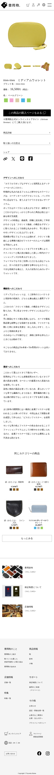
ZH (19, 743)
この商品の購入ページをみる (25, 112)
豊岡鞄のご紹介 (10, 654)
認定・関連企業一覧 (36, 710)
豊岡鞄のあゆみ (10, 666)
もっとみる (27, 538)
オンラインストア (14, 734)
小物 (31, 663)
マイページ (37, 734)
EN (14, 743)
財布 (31, 659)
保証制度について (36, 682)
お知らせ (32, 706)
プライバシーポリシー (37, 723)
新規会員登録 (38, 737)
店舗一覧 (7, 682)
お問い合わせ (10, 753)
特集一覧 (7, 698)
